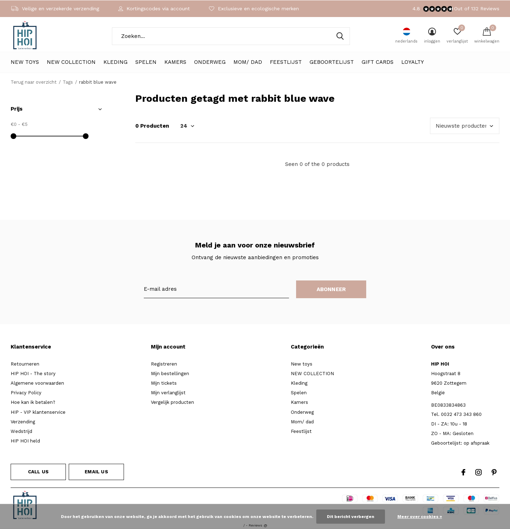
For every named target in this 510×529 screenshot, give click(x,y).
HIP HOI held (25, 441)
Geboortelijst (332, 62)
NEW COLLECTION (71, 62)
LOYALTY (412, 62)
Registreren (164, 364)
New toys (25, 62)
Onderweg (210, 62)
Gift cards (377, 62)
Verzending (23, 421)
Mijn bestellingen (170, 373)
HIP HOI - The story (33, 373)
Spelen (146, 62)
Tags (68, 82)
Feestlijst (286, 62)
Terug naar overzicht (34, 82)
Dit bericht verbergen (350, 516)
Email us (96, 471)
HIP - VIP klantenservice (38, 412)
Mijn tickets (164, 383)
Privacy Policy (26, 392)
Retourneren (25, 364)
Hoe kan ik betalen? (33, 402)
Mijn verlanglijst (168, 392)
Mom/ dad (247, 62)
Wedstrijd (21, 431)
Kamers (175, 62)
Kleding (115, 62)
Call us (38, 471)
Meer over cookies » (419, 516)
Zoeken (340, 36)
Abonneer (331, 289)
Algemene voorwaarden (37, 383)
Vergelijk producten (172, 402)
